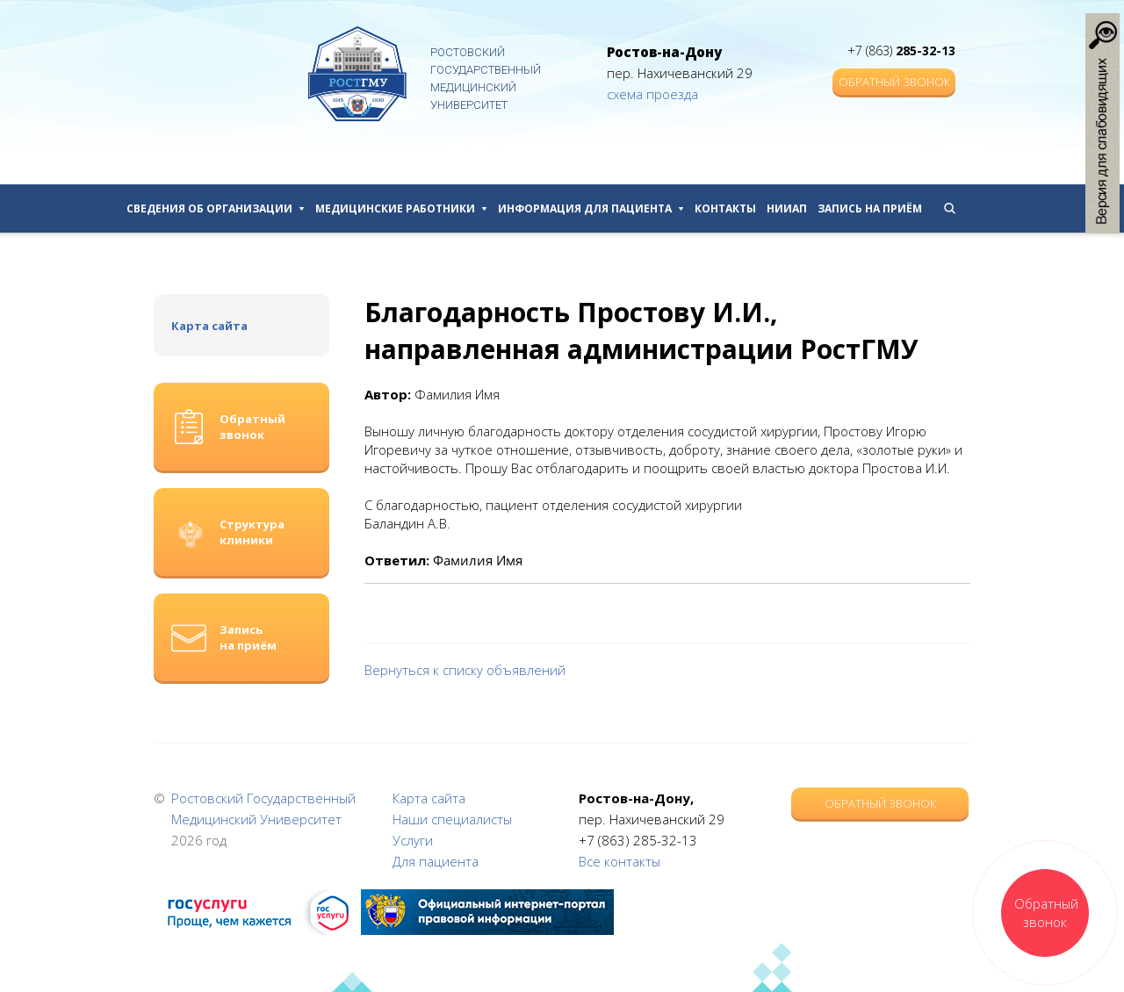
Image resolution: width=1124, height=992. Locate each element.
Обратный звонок (894, 82)
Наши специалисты (452, 819)
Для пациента (436, 861)
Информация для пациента (591, 208)
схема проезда (652, 94)
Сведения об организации (215, 208)
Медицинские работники (401, 208)
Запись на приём (870, 208)
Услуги (413, 840)
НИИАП (787, 208)
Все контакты (619, 861)
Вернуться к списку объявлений (465, 670)
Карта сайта (209, 326)
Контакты (725, 208)
